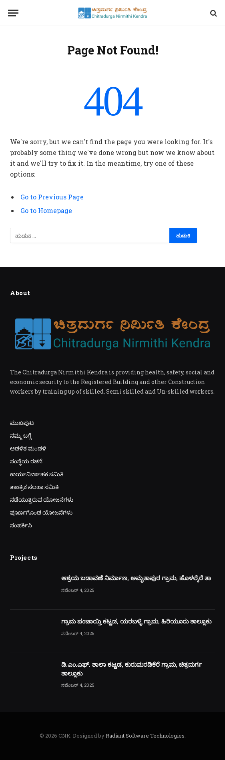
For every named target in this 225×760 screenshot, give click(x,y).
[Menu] (13, 13)
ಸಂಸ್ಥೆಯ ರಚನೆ (26, 461)
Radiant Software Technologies (145, 735)
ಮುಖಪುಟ (22, 422)
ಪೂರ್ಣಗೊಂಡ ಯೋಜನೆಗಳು (41, 512)
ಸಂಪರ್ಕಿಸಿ (21, 525)
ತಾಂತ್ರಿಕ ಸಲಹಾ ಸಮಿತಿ (34, 487)
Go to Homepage (46, 210)
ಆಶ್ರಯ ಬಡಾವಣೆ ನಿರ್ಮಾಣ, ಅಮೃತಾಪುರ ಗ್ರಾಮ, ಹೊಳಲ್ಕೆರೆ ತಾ (136, 578)
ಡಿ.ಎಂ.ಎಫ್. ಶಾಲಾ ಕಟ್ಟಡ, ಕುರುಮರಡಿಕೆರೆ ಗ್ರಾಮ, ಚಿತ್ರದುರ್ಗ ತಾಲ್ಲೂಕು (131, 668)
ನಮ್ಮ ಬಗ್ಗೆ (20, 435)
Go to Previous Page (52, 197)
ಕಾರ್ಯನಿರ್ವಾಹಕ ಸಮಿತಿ (37, 474)
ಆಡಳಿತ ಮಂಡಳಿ (28, 448)
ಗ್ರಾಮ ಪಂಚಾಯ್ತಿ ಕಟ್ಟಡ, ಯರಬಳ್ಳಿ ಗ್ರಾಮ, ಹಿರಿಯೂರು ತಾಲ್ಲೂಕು (136, 621)
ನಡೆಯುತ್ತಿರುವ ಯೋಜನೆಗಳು (41, 499)
